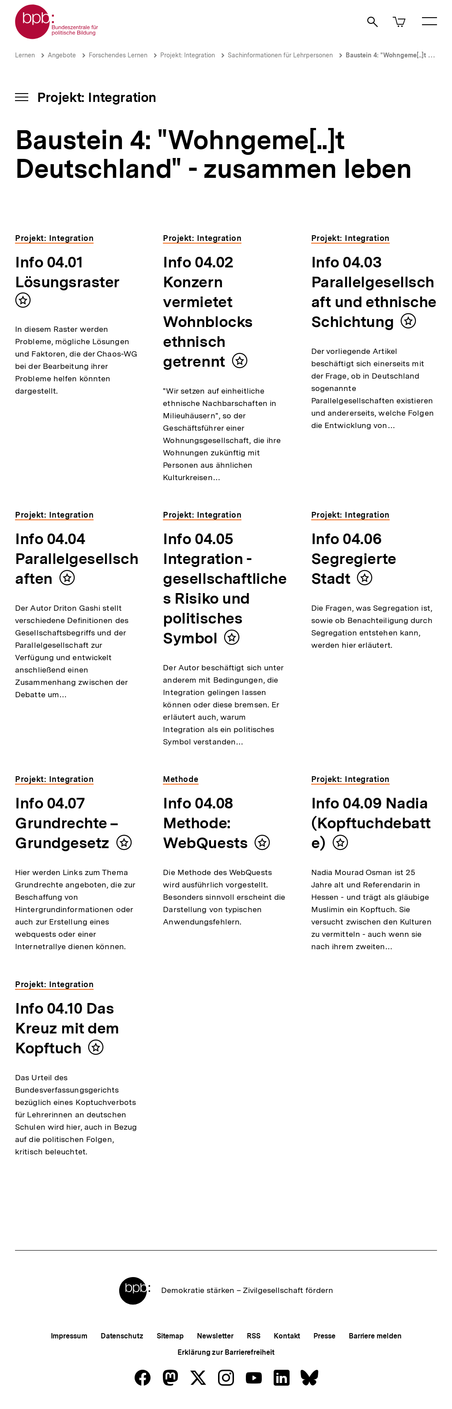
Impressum (69, 1336)
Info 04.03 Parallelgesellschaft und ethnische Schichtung (374, 292)
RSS (253, 1336)
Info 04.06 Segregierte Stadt (353, 559)
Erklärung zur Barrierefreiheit (225, 1352)
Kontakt (287, 1336)
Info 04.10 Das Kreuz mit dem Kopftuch (67, 1028)
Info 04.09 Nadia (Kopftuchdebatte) (371, 823)
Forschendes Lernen (118, 55)
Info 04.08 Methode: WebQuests (205, 823)
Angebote (62, 55)
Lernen (25, 55)
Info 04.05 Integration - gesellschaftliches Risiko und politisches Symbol (224, 588)
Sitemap (170, 1336)
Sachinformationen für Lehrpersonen (280, 55)
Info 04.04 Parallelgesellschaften (76, 559)
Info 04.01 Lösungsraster (67, 272)
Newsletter (215, 1336)
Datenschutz (122, 1336)
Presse (324, 1336)
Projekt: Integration (187, 55)
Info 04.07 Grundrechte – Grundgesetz (66, 823)
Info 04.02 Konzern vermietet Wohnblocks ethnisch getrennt (207, 312)
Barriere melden (375, 1336)
